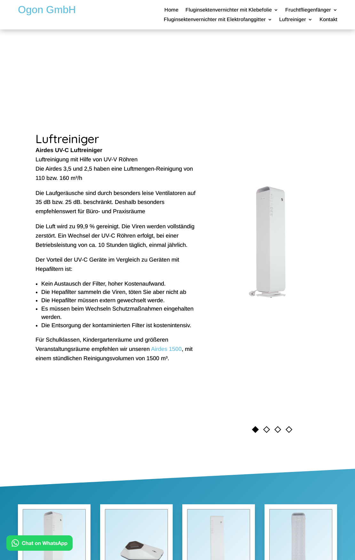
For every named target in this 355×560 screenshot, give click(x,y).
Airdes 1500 (166, 349)
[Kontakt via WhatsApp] (39, 544)
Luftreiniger (292, 19)
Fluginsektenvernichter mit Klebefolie (228, 10)
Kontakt (328, 19)
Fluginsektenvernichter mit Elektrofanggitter (215, 19)
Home (171, 10)
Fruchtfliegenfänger (308, 10)
